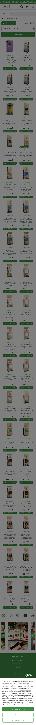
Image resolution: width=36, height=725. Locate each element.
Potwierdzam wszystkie (18, 709)
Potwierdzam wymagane (18, 715)
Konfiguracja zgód (18, 720)
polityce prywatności (25, 690)
